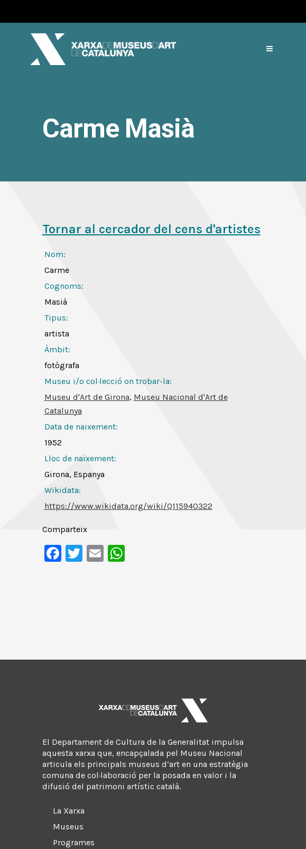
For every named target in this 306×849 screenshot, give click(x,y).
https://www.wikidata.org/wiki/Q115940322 (128, 506)
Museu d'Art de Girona (86, 397)
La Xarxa (69, 811)
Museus (68, 826)
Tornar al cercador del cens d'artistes (151, 229)
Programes (74, 842)
